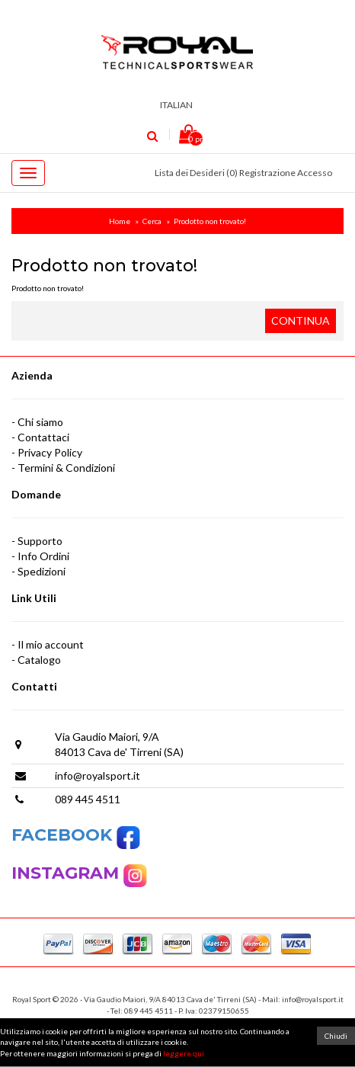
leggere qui (183, 1053)
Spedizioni (42, 571)
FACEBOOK (75, 835)
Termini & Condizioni (66, 467)
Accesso (314, 172)
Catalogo (39, 659)
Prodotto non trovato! (210, 221)
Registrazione (267, 172)
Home (119, 221)
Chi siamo (40, 421)
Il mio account (51, 644)
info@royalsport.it (97, 775)
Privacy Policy (50, 452)
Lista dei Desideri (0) (196, 172)
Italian (178, 105)
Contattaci (43, 437)
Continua (300, 320)
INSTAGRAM (67, 873)
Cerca (152, 221)
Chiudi (336, 1035)
